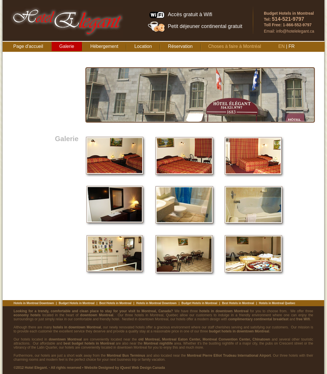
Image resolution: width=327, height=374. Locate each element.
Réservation (180, 46)
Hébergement (104, 46)
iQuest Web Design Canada (142, 368)
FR (291, 46)
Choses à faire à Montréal (234, 46)
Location (143, 46)
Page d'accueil (28, 46)
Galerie (66, 46)
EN (281, 46)
